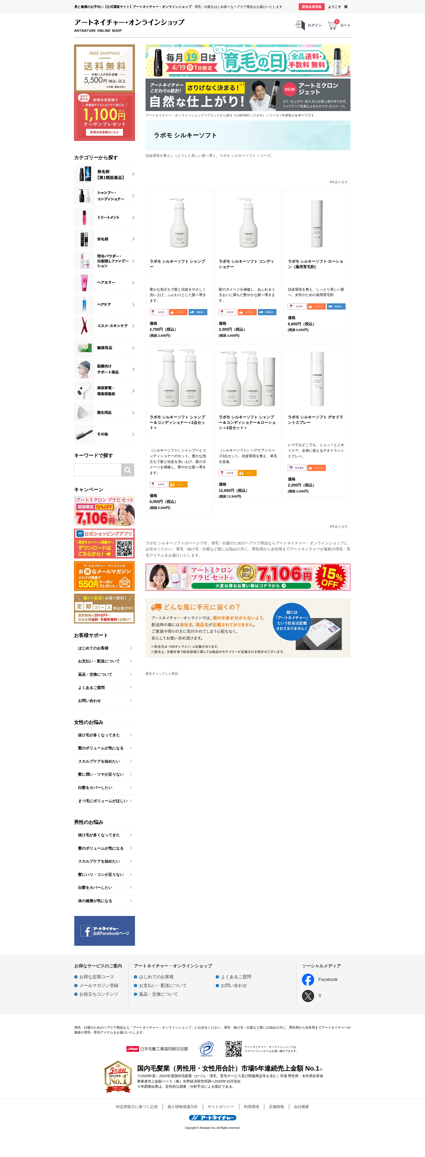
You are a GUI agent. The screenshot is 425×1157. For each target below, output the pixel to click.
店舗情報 (276, 1106)
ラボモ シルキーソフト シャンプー (177, 264)
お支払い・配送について (99, 661)
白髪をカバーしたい (95, 787)
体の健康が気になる (95, 901)
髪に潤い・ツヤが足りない (101, 774)
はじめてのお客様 (93, 648)
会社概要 (301, 1106)
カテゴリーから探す (96, 157)
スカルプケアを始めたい (99, 761)
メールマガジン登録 (98, 985)
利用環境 (251, 1106)
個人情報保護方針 (183, 1106)
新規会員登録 (311, 7)
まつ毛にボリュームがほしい (102, 801)
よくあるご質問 (91, 687)
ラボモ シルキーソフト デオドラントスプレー (315, 420)
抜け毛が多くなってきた (99, 735)
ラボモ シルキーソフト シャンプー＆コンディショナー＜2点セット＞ (177, 422)
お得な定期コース (96, 976)
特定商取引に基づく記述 (137, 1106)
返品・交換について (95, 674)
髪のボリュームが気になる (101, 748)
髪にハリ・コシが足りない (101, 874)
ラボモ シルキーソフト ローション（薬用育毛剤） (315, 264)
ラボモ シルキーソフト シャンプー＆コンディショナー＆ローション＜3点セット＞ (247, 422)
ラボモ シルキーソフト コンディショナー (246, 264)
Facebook (319, 980)
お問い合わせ (89, 700)
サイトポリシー (221, 1106)
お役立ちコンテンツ (98, 994)
